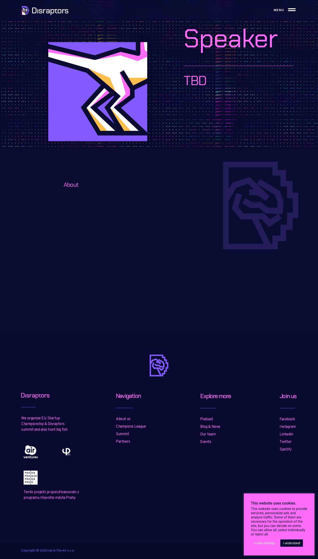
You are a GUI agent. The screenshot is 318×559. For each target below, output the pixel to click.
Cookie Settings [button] (264, 543)
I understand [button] (291, 543)
